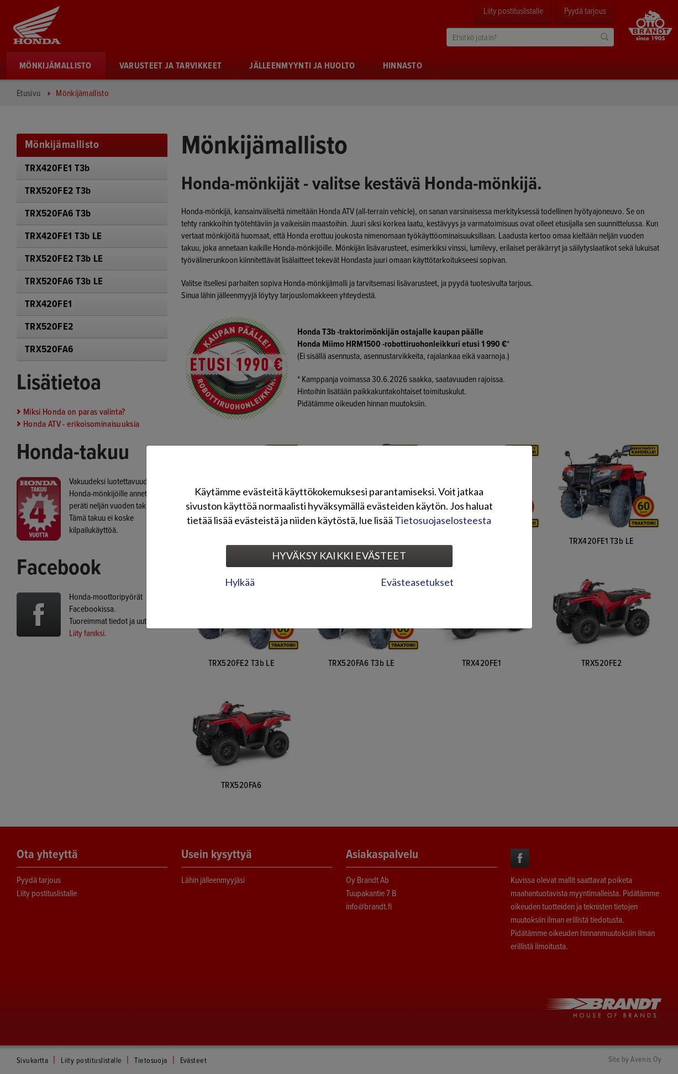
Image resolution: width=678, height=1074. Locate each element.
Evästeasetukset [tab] (417, 582)
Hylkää (240, 582)
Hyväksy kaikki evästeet (339, 555)
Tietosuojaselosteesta (443, 520)
